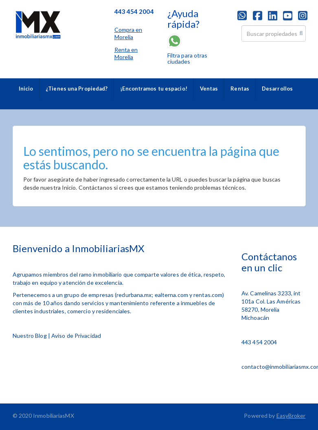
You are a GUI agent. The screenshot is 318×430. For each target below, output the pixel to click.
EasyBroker (291, 415)
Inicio (26, 88)
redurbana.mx (133, 294)
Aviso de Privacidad (76, 335)
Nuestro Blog (30, 335)
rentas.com (207, 294)
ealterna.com (171, 294)
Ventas (209, 88)
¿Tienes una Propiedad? (76, 88)
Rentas (239, 88)
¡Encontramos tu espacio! (153, 88)
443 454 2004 (259, 342)
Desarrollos (277, 88)
